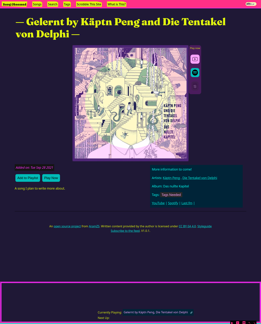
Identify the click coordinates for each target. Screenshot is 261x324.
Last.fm (186, 203)
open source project (67, 226)
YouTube (158, 203)
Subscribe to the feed (125, 231)
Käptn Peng (171, 178)
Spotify (173, 203)
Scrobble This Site (89, 4)
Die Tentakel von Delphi (199, 178)
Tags (67, 4)
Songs (37, 4)
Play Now (51, 178)
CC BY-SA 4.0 (187, 226)
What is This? (117, 4)
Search (52, 4)
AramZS (94, 226)
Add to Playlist (27, 178)
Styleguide (204, 226)
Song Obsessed (14, 4)
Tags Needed (171, 194)
